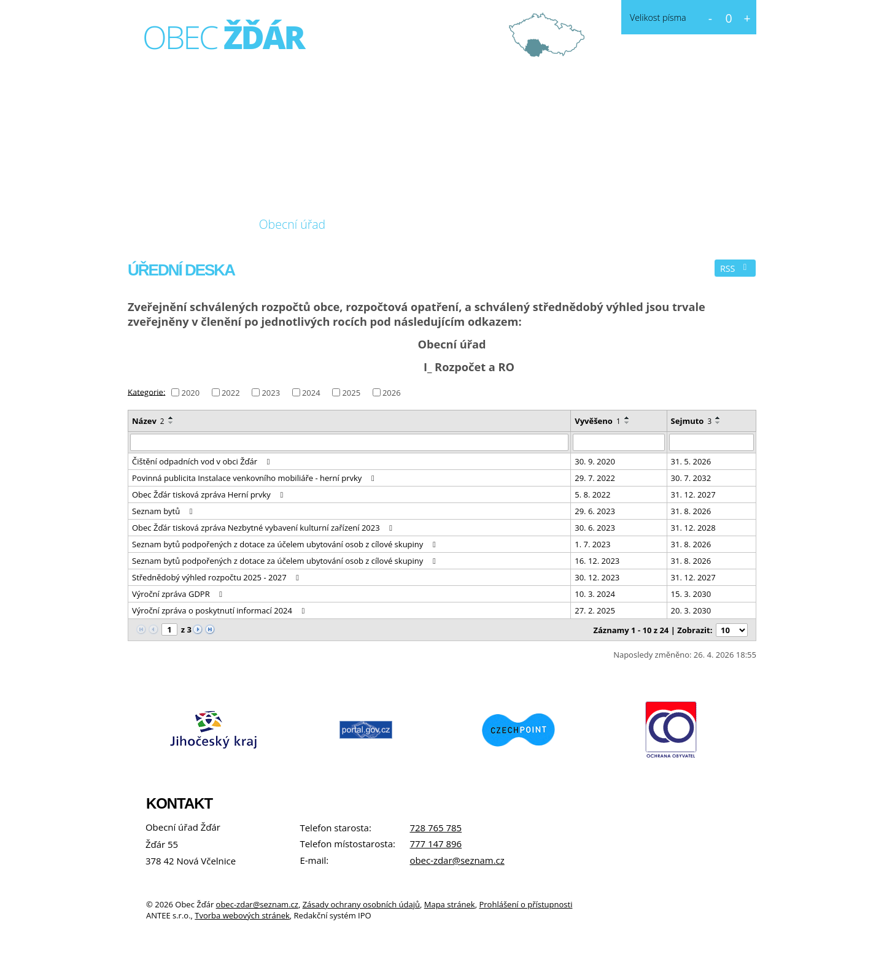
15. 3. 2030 (691, 593)
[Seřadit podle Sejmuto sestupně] (718, 422)
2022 (231, 392)
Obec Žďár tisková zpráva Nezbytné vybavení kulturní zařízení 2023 (264, 527)
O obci (210, 224)
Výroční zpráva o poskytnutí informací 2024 (220, 610)
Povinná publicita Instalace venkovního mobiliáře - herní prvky (255, 477)
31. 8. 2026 (691, 511)
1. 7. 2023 (592, 544)
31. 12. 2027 (693, 494)
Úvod (153, 224)
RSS (735, 268)
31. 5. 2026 (691, 461)
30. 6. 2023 (595, 527)
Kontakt (467, 224)
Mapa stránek (449, 904)
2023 (271, 392)
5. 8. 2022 (592, 494)
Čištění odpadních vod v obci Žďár (202, 461)
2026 (391, 392)
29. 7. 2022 (595, 477)
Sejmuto (691, 420)
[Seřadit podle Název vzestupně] (171, 417)
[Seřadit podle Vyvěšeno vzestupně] (627, 417)
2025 (351, 392)
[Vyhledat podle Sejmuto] (711, 442)
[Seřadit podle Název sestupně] (171, 422)
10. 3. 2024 (595, 593)
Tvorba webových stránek (242, 915)
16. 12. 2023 (597, 560)
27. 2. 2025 (595, 610)
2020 (190, 392)
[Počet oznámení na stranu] (732, 630)
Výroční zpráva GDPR (179, 593)
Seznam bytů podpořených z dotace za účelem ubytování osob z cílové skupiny (285, 544)
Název (148, 420)
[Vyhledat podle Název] (349, 442)
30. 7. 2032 (691, 477)
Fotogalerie (386, 224)
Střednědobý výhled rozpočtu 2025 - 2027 (217, 577)
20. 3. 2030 (691, 610)
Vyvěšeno (597, 420)
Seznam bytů (164, 511)
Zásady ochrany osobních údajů (361, 904)
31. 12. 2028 (693, 527)
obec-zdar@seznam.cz (456, 860)
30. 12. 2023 (597, 577)
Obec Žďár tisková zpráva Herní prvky (209, 494)
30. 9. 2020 (595, 461)
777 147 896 (435, 843)
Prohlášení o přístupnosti (525, 904)
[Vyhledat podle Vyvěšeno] (618, 442)
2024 (311, 392)
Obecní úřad (292, 224)
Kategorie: (146, 391)
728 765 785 (435, 827)
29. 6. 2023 (595, 511)
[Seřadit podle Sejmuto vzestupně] (718, 417)
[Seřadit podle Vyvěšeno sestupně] (627, 422)
